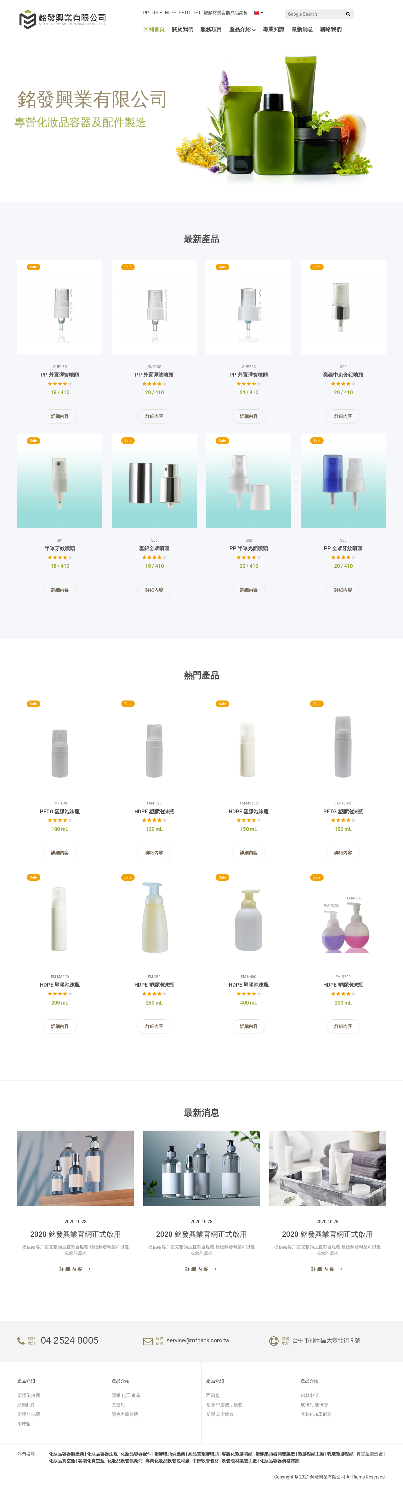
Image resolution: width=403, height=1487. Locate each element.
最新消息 (302, 29)
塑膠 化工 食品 (126, 1395)
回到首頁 (154, 29)
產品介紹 (242, 29)
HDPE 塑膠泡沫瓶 (154, 812)
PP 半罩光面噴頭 (249, 548)
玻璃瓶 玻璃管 (314, 1404)
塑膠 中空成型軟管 (224, 1404)
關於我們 (182, 29)
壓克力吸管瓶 (125, 1414)
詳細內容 (60, 416)
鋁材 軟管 (310, 1395)
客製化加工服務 (316, 1414)
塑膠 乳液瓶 (28, 1395)
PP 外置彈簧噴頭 (60, 375)
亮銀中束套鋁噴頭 (343, 375)
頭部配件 (26, 1404)
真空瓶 (118, 1404)
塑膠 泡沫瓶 (28, 1414)
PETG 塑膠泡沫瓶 (60, 812)
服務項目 (211, 29)
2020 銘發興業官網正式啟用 (75, 1234)
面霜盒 (212, 1395)
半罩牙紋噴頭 (60, 548)
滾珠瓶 (24, 1423)
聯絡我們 (331, 29)
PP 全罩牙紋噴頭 (343, 548)
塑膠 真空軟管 (220, 1414)
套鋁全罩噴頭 (154, 548)
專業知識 (273, 29)
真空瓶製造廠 (369, 1453)
